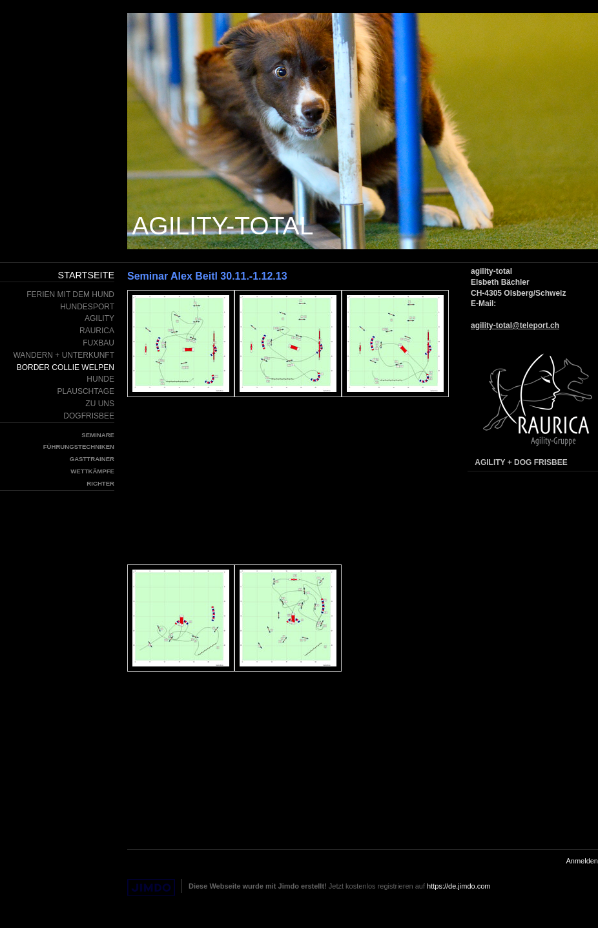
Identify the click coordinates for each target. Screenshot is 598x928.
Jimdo (151, 887)
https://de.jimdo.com (458, 886)
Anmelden (582, 861)
